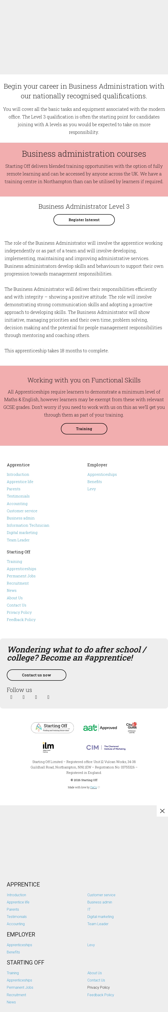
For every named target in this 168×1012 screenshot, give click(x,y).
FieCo (93, 787)
